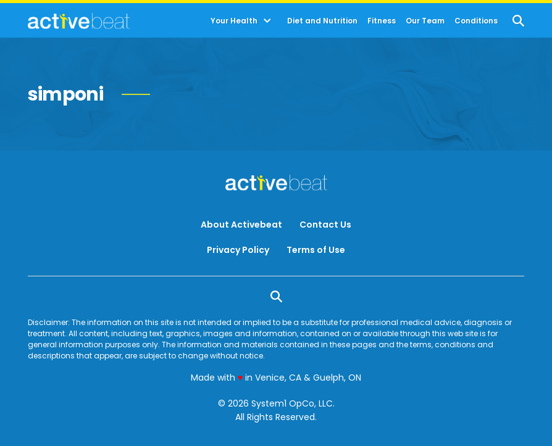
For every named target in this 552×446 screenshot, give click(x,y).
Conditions (476, 21)
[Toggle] (267, 21)
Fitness (381, 21)
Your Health (234, 21)
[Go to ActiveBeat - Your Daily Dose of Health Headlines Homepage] (79, 21)
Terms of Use (315, 250)
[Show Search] (518, 21)
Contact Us (325, 224)
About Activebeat (241, 224)
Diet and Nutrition (322, 21)
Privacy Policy (238, 250)
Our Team (425, 21)
